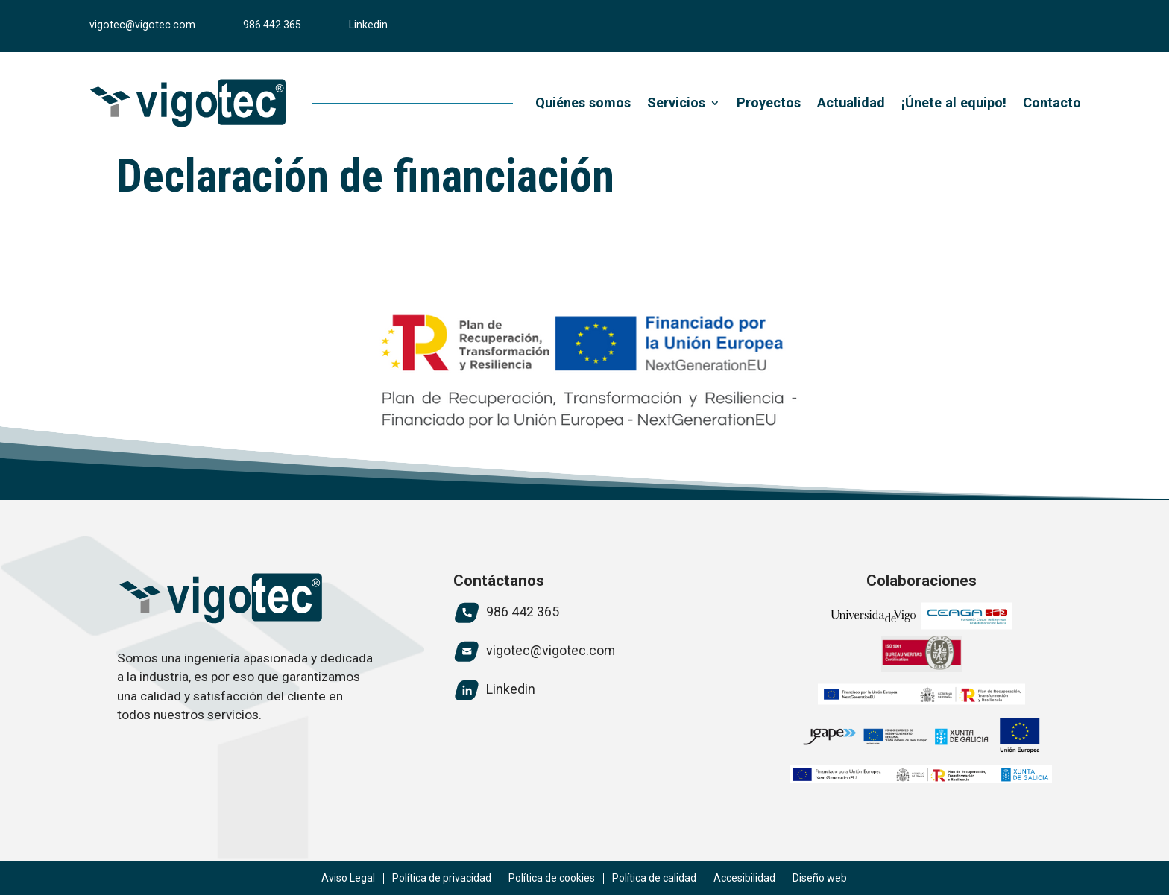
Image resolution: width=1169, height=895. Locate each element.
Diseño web (820, 878)
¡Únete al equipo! (953, 102)
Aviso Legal (348, 878)
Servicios (676, 102)
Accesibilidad (744, 878)
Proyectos (769, 102)
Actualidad (851, 102)
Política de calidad (654, 878)
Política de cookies (551, 878)
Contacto (1052, 102)
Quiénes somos (583, 102)
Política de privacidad (441, 878)
